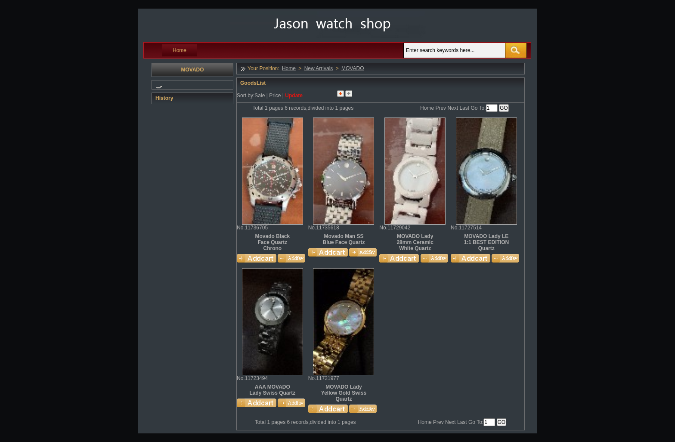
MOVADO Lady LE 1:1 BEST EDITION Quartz (486, 242)
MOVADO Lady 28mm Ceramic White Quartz (414, 242)
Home (179, 50)
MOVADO (352, 68)
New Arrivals (318, 68)
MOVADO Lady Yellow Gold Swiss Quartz (343, 393)
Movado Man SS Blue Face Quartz (343, 239)
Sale (259, 96)
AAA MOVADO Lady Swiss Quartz (272, 390)
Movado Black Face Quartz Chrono (272, 242)
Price (275, 96)
